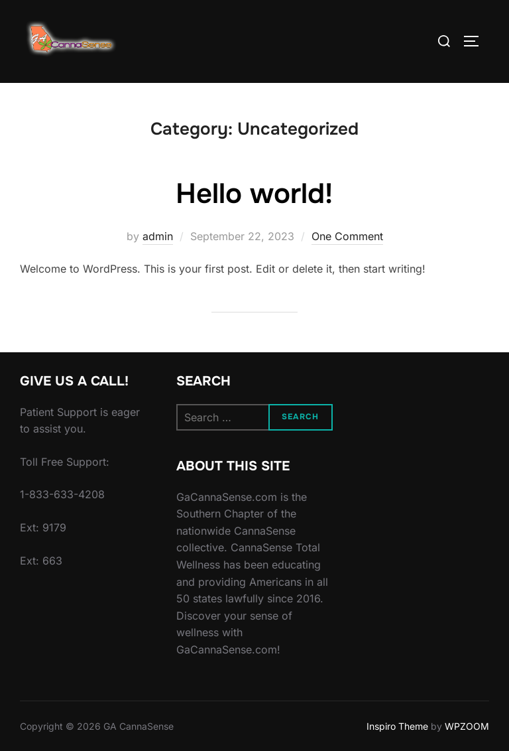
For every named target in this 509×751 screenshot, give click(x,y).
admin (157, 236)
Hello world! (254, 194)
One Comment (347, 236)
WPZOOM (467, 726)
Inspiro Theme (397, 726)
